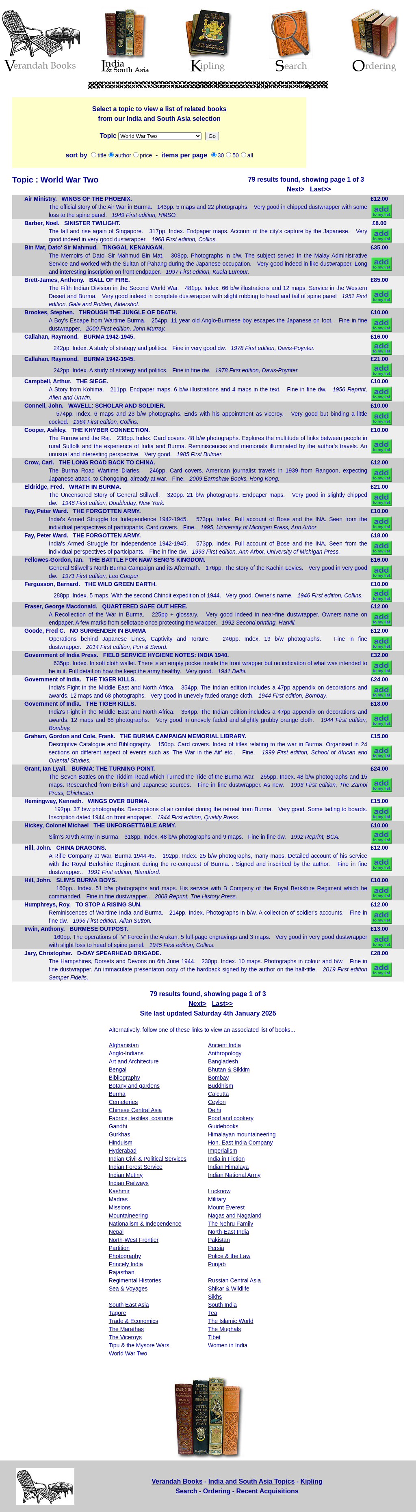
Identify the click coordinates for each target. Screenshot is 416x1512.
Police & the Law (229, 1256)
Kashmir (119, 1191)
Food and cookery (231, 1118)
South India (222, 1305)
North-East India (228, 1231)
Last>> (320, 189)
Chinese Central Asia (135, 1110)
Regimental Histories (135, 1280)
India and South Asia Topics (251, 1481)
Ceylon (217, 1102)
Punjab (217, 1264)
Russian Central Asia (234, 1280)
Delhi (214, 1110)
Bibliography (124, 1077)
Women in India (227, 1345)
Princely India (126, 1264)
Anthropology (225, 1053)
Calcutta (218, 1094)
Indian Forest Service (135, 1167)
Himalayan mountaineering (242, 1134)
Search (186, 1491)
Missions (160, 136)
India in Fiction (226, 1158)
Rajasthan (121, 1272)
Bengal (118, 1069)
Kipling (312, 1481)
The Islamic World (231, 1321)
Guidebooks (223, 1126)
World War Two (128, 1353)
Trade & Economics (133, 1321)
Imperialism (222, 1150)
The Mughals (224, 1329)
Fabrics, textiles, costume (141, 1118)
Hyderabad (123, 1150)
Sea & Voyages (128, 1288)
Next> (296, 189)
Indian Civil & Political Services (147, 1158)
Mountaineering (128, 1215)
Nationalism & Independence (145, 1223)
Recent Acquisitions (267, 1491)
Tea (212, 1313)
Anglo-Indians (126, 1053)
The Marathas (126, 1329)
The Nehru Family (230, 1223)
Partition (119, 1248)
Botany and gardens (134, 1085)
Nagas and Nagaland (235, 1215)
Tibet (214, 1337)
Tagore (117, 1313)
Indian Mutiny (126, 1175)
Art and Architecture (134, 1061)
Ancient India (224, 1045)
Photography (125, 1256)
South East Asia (129, 1305)
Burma (117, 1094)
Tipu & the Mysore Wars (139, 1345)
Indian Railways (129, 1183)
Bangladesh (223, 1061)
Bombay (218, 1077)
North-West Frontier (134, 1240)
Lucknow (219, 1191)
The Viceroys (125, 1337)
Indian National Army (234, 1175)
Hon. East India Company (240, 1142)
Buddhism (220, 1085)
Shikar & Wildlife (228, 1288)
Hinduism (120, 1142)
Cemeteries (123, 1102)
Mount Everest (226, 1207)
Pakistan (219, 1240)
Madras (118, 1199)
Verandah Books (177, 1481)
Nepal (116, 1231)
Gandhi (118, 1126)
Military (217, 1199)
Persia (216, 1248)
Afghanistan (124, 1045)
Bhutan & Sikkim (229, 1069)
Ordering (217, 1491)
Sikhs (215, 1296)
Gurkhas (119, 1134)
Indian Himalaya (228, 1167)
